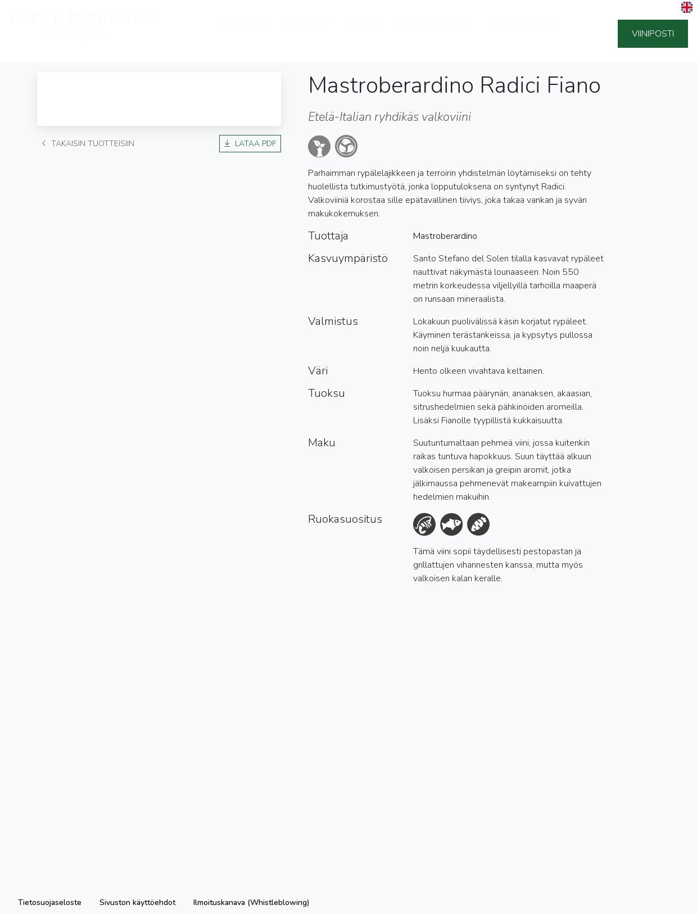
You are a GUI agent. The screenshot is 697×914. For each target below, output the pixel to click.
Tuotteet (306, 34)
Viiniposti (653, 34)
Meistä (363, 34)
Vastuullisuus (435, 34)
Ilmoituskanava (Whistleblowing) (251, 902)
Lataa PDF (250, 143)
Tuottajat (242, 34)
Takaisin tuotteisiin (88, 143)
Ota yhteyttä (522, 34)
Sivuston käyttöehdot (137, 902)
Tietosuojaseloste (50, 902)
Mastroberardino (445, 236)
